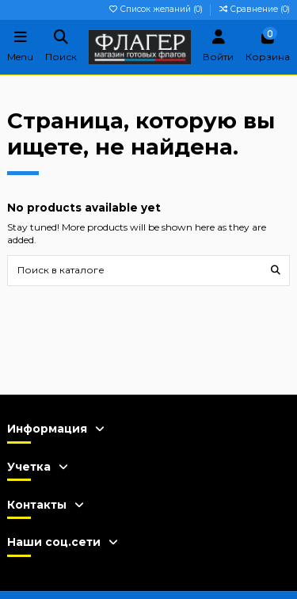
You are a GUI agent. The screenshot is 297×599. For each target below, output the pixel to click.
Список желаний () (156, 9)
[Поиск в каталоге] (275, 270)
